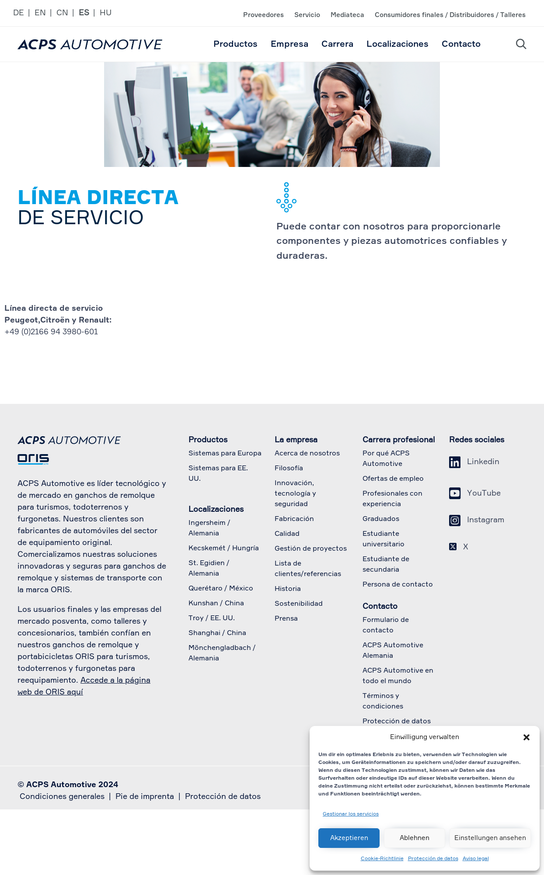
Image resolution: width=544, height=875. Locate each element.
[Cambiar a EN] (45, 13)
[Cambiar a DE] (24, 13)
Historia (288, 589)
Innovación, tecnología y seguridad (295, 494)
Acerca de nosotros (307, 453)
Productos (235, 44)
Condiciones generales (62, 797)
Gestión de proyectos (311, 548)
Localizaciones (397, 44)
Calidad (287, 534)
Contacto (461, 44)
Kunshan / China (216, 603)
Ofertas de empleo (393, 479)
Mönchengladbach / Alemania (222, 653)
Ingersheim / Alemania (209, 528)
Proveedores (263, 15)
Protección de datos (433, 858)
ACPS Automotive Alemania (393, 651)
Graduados (381, 519)
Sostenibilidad (299, 604)
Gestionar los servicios (351, 814)
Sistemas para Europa (225, 453)
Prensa (286, 618)
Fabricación (294, 519)
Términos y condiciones (383, 701)
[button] (526, 737)
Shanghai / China (217, 633)
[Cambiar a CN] (67, 13)
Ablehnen (414, 838)
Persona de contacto (398, 584)
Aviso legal (476, 858)
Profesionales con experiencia (392, 499)
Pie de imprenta (144, 797)
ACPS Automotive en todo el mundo (398, 676)
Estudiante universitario (384, 539)
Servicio (307, 15)
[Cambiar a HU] (108, 13)
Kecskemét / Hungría (223, 548)
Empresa (289, 44)
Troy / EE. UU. (211, 618)
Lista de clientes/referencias (308, 569)
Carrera (337, 44)
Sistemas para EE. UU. (218, 474)
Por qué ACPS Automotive (386, 459)
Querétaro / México (220, 588)
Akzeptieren (349, 838)
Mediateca (347, 15)
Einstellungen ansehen (490, 838)
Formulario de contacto (386, 625)
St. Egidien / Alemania (209, 568)
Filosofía (289, 468)
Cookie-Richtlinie (382, 858)
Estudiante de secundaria (386, 564)
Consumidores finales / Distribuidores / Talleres (450, 15)
